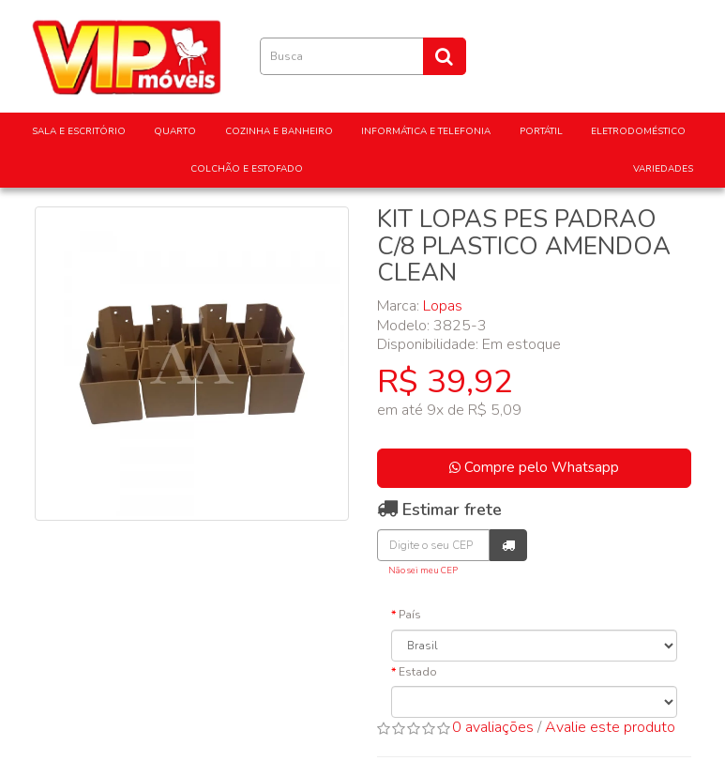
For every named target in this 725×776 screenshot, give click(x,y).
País (410, 614)
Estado (418, 671)
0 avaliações (493, 727)
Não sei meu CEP (423, 570)
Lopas (442, 306)
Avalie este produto (610, 727)
